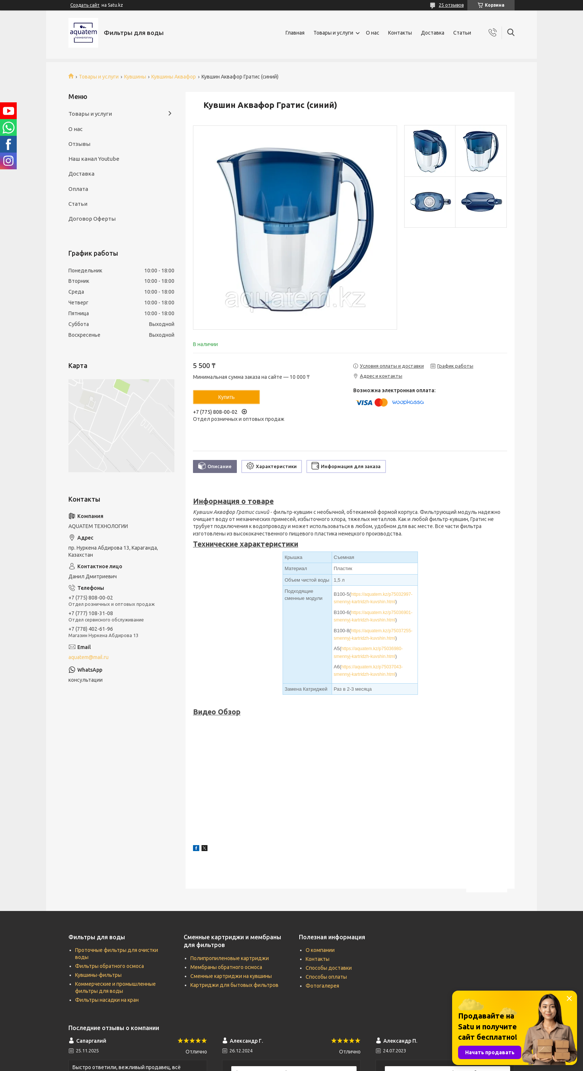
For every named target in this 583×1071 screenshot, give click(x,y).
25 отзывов (451, 5)
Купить (226, 397)
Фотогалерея (322, 986)
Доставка (432, 33)
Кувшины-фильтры (98, 975)
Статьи (462, 33)
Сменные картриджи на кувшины (231, 976)
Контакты (400, 33)
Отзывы (79, 144)
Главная (295, 33)
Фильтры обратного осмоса (109, 966)
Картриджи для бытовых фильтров (234, 985)
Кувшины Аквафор (173, 77)
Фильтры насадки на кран (107, 1000)
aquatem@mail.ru (88, 657)
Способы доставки (329, 968)
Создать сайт (85, 5)
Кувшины (135, 77)
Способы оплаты (326, 977)
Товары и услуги (333, 33)
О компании (320, 950)
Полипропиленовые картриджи (229, 958)
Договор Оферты (92, 218)
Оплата (78, 189)
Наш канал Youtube (93, 159)
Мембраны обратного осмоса (226, 967)
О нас (372, 33)
